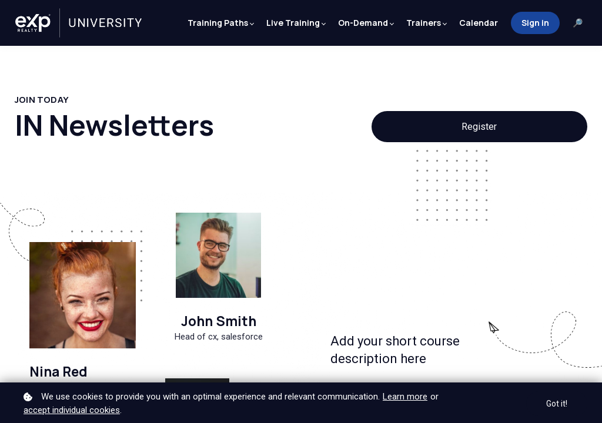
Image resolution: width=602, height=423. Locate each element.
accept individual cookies (72, 410)
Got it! (556, 403)
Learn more (405, 396)
